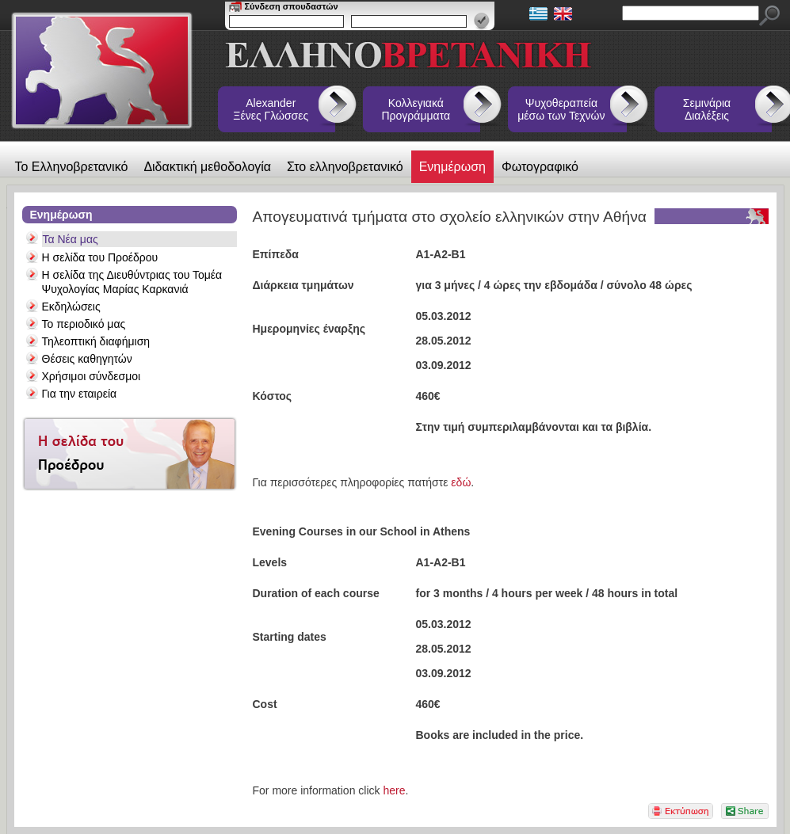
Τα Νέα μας (70, 239)
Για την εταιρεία (79, 393)
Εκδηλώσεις (71, 306)
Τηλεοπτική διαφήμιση (96, 341)
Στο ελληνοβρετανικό (345, 166)
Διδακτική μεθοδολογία (207, 166)
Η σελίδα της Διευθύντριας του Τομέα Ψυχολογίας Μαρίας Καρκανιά (132, 281)
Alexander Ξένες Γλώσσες (270, 109)
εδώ (461, 482)
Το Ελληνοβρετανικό (71, 166)
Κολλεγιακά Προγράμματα (416, 109)
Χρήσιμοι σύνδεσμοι (91, 376)
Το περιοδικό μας (84, 324)
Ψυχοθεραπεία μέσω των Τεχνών (561, 109)
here (394, 790)
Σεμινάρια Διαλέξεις (707, 109)
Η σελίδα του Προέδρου (100, 257)
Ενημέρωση (452, 166)
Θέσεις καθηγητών (87, 358)
